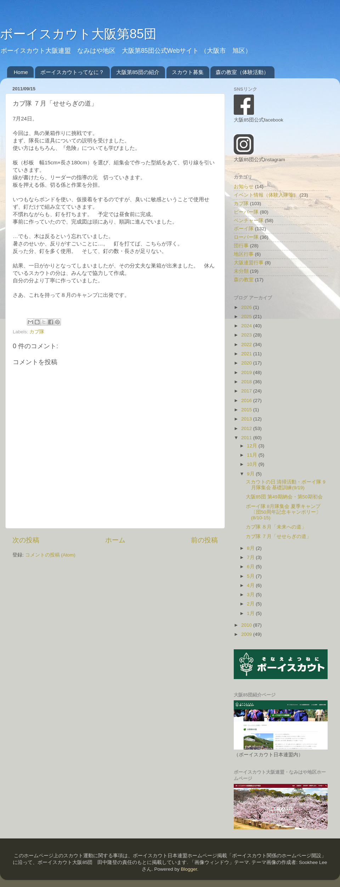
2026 (247, 307)
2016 (247, 400)
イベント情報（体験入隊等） (266, 195)
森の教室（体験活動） (242, 72)
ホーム (115, 540)
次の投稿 (25, 540)
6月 (251, 566)
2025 (247, 316)
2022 (247, 344)
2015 (247, 409)
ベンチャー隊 (249, 220)
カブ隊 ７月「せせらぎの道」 (279, 536)
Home (21, 72)
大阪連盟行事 (249, 262)
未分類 (241, 271)
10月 (253, 464)
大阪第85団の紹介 (137, 72)
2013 (247, 419)
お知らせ (244, 186)
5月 (251, 576)
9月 (251, 473)
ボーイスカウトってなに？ (72, 72)
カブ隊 (36, 331)
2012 (247, 428)
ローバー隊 (246, 237)
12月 (253, 445)
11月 (253, 455)
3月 (251, 594)
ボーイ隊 (244, 228)
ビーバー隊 (246, 212)
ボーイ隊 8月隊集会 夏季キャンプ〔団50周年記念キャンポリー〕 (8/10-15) (283, 512)
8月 (251, 548)
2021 (247, 353)
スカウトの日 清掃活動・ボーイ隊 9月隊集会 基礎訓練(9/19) (285, 484)
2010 (247, 625)
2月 (251, 603)
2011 (247, 437)
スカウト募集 (188, 72)
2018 (247, 381)
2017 (247, 391)
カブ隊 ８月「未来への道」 (276, 527)
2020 (247, 363)
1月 (251, 613)
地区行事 (244, 254)
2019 (247, 372)
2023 (247, 335)
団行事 (241, 245)
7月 (251, 557)
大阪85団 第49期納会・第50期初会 (284, 496)
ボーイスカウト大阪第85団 (78, 34)
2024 (247, 325)
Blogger (189, 869)
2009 (247, 634)
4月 (251, 585)
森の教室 (244, 279)
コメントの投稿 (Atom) (50, 555)
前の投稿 (204, 540)
